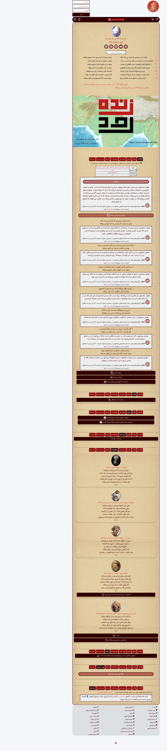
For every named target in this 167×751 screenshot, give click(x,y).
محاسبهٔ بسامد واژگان (83, 399)
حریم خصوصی (61, 734)
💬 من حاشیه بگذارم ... (73, 692)
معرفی (63, 707)
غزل (80, 170)
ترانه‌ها (75, 159)
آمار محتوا (62, 719)
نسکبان (99, 734)
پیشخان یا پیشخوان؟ (95, 731)
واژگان (101, 159)
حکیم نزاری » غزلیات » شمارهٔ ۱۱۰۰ (83, 573)
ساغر (99, 713)
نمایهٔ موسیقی (120, 719)
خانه (122, 707)
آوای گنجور (98, 725)
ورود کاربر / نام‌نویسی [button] (83, 19)
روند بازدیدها (67, 159)
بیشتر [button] (83, 635)
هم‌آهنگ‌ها (82, 159)
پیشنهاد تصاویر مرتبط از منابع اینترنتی (83, 417)
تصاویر (96, 159)
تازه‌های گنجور (120, 728)
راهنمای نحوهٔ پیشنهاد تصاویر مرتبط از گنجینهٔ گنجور (83, 422)
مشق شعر (90, 159)
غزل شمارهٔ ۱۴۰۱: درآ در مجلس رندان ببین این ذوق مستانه (74, 84)
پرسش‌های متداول (59, 710)
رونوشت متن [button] (83, 372)
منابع (63, 728)
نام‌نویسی (88, 696)
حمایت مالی (61, 716)
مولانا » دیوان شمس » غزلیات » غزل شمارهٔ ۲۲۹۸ (83, 502)
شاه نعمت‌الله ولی (87, 38)
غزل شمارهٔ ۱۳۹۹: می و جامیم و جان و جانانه (98, 87)
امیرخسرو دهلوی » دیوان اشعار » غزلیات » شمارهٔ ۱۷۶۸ (83, 613)
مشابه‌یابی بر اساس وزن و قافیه (83, 640)
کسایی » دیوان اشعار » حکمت (83, 467)
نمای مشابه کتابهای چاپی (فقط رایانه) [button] (83, 381)
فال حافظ (121, 716)
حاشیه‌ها (60, 159)
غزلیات (76, 38)
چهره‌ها (63, 713)
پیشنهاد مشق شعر (83, 439)
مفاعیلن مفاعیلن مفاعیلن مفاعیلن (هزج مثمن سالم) (81, 168)
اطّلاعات (107, 159)
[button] (124, 19)
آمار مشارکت (61, 722)
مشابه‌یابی (121, 725)
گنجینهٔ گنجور (97, 719)
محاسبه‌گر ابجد (96, 722)
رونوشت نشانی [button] (83, 377)
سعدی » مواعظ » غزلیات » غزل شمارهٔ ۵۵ (83, 538)
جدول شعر (120, 713)
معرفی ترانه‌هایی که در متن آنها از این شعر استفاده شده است (83, 655)
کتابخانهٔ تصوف (79, 173)
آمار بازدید (62, 725)
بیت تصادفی (120, 710)
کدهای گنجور (97, 707)
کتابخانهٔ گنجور (97, 716)
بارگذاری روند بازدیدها (83, 674)
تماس (63, 731)
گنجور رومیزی (97, 710)
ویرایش (76, 209)
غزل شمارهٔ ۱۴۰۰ (83, 42)
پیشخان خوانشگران (95, 728)
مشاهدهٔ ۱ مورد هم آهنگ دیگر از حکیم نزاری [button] (83, 594)
